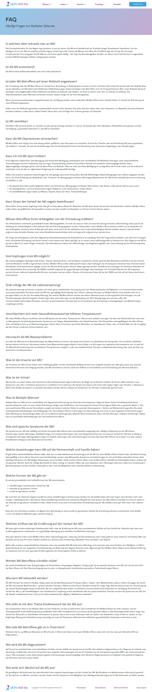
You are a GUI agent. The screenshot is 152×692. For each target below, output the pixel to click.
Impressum (141, 687)
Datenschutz (100, 687)
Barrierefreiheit (121, 687)
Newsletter (81, 687)
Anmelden (137, 4)
